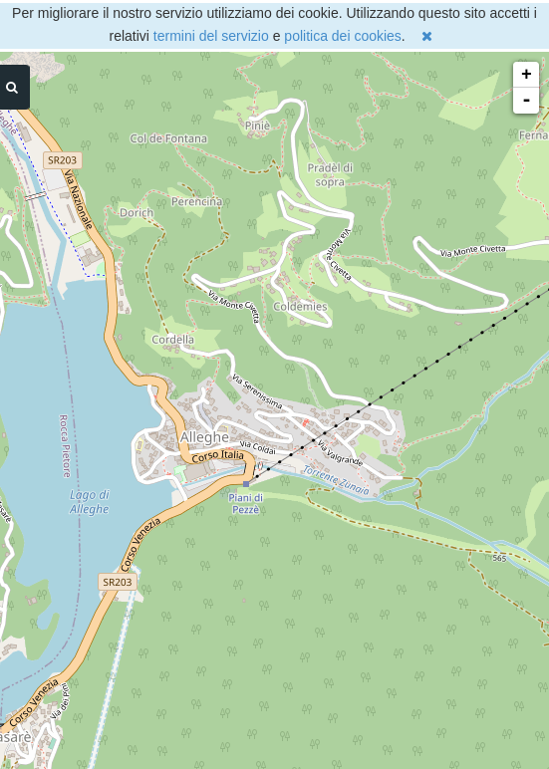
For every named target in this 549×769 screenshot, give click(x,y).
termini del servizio (211, 36)
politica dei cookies (343, 36)
